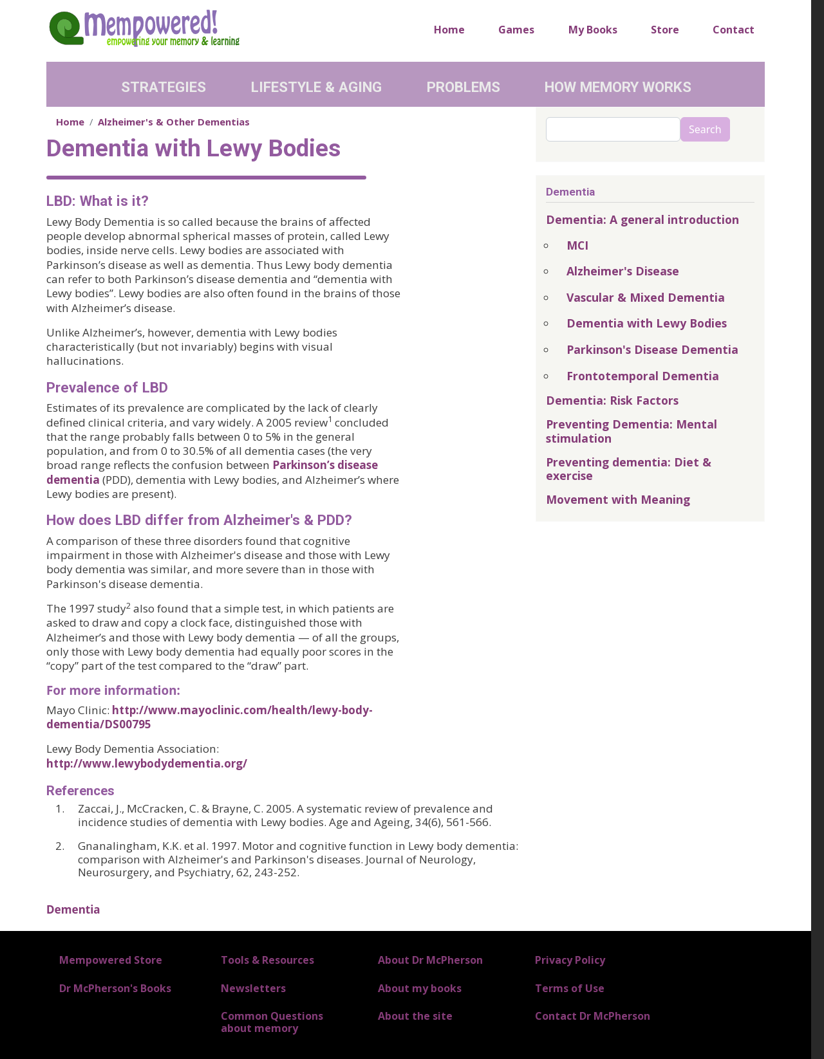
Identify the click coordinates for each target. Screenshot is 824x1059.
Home (449, 30)
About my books (420, 988)
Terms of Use (569, 988)
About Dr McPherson (430, 960)
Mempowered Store (110, 960)
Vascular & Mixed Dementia (645, 297)
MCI (577, 245)
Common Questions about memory (272, 1022)
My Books (592, 30)
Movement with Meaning (618, 499)
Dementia (73, 909)
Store (665, 30)
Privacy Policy (570, 960)
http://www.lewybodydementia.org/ (146, 763)
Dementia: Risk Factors (612, 400)
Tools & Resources (267, 960)
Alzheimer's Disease (622, 271)
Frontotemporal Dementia (642, 375)
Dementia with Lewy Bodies (646, 323)
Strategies (163, 86)
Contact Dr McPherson (592, 1016)
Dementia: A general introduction (642, 219)
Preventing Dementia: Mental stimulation (631, 430)
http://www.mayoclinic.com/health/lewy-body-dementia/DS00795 (209, 717)
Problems (463, 86)
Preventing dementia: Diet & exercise (628, 468)
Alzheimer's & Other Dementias (174, 121)
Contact (733, 30)
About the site (415, 1016)
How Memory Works (618, 86)
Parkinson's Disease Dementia (652, 349)
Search (705, 129)
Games (516, 30)
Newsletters (253, 988)
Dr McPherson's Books (115, 988)
